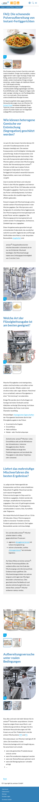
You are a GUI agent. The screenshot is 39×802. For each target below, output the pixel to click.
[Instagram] (10, 3)
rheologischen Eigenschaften (24, 415)
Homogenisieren (15, 550)
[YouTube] (13, 3)
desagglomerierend (23, 542)
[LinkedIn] (16, 3)
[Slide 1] (7, 64)
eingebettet (17, 238)
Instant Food (7, 105)
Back (5, 779)
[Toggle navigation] (36, 3)
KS (26, 735)
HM (20, 735)
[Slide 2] (17, 64)
